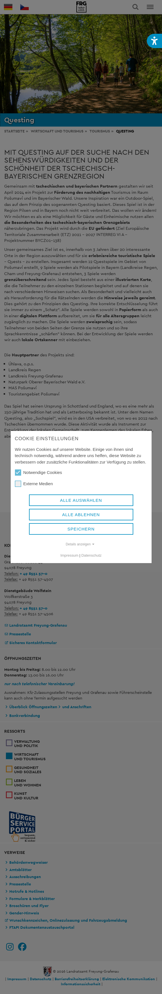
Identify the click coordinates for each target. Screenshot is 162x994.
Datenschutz (91, 555)
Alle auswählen (81, 500)
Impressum (70, 555)
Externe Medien (34, 484)
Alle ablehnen (81, 514)
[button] (154, 41)
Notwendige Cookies (38, 472)
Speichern (81, 529)
